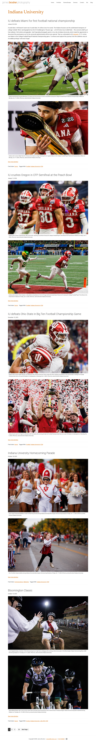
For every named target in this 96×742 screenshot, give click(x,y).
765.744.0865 (61, 739)
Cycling (28, 721)
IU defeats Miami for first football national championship (41, 20)
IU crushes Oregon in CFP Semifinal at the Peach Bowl (40, 175)
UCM (41, 166)
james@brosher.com (51, 739)
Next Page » (25, 730)
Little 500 (42, 721)
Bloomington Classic (20, 590)
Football (28, 166)
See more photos (13, 162)
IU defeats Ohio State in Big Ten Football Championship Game (44, 314)
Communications (18, 582)
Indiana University (35, 166)
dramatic (76, 34)
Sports (16, 166)
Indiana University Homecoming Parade (31, 453)
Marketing (26, 582)
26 (19, 729)
